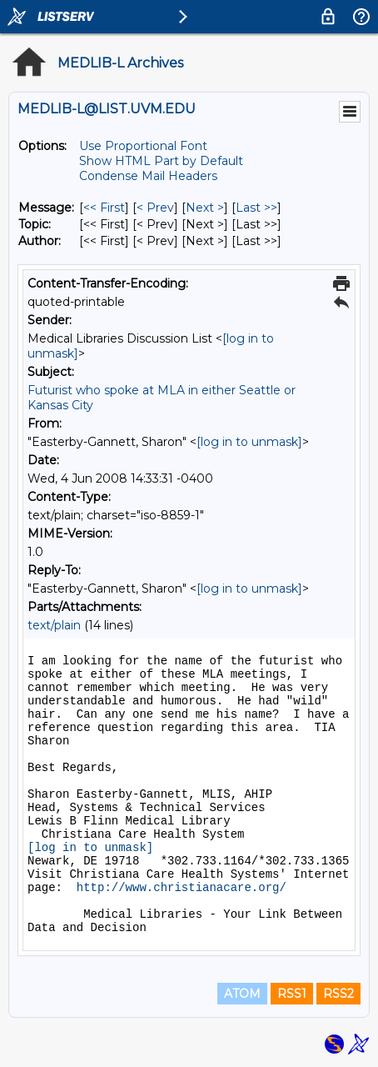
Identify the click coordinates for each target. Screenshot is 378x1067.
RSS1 (291, 993)
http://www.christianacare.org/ (181, 887)
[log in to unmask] (249, 441)
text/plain (54, 625)
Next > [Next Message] (205, 207)
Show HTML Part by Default (161, 160)
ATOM (242, 993)
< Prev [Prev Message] (155, 207)
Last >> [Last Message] (256, 207)
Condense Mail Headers (148, 175)
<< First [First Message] (104, 207)
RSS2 (338, 993)
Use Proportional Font (143, 145)
